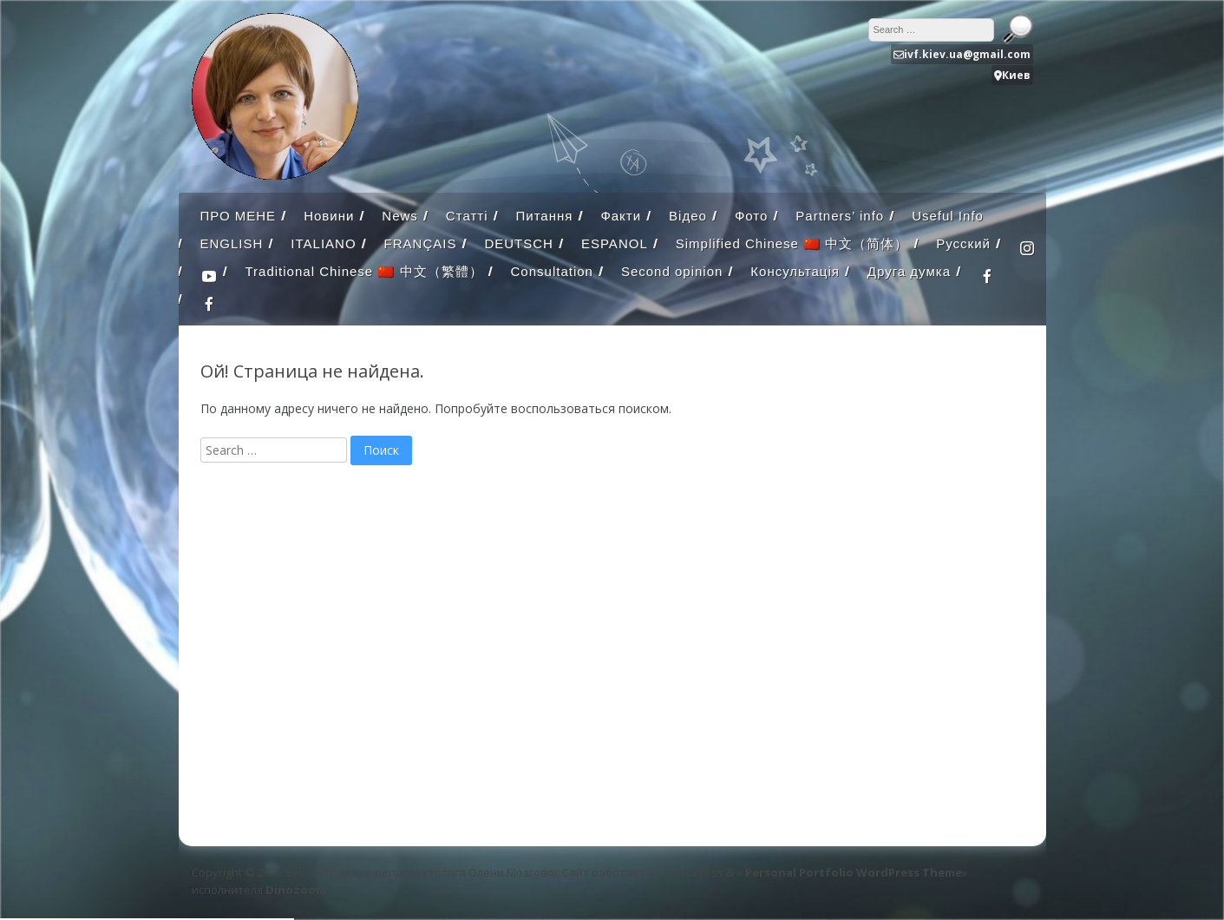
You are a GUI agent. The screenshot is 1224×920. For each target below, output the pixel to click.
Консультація (795, 271)
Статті (467, 215)
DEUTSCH (518, 243)
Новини (329, 215)
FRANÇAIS (420, 243)
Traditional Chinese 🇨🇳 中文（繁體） (364, 271)
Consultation (552, 271)
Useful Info (948, 215)
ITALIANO (323, 243)
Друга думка (909, 271)
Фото (751, 215)
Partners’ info (839, 215)
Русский (963, 243)
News (400, 215)
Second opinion (672, 271)
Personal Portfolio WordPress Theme (853, 872)
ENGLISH (232, 243)
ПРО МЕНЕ (238, 215)
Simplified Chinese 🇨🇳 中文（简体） (792, 243)
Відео (688, 215)
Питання (544, 215)
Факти (620, 215)
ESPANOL (614, 243)
